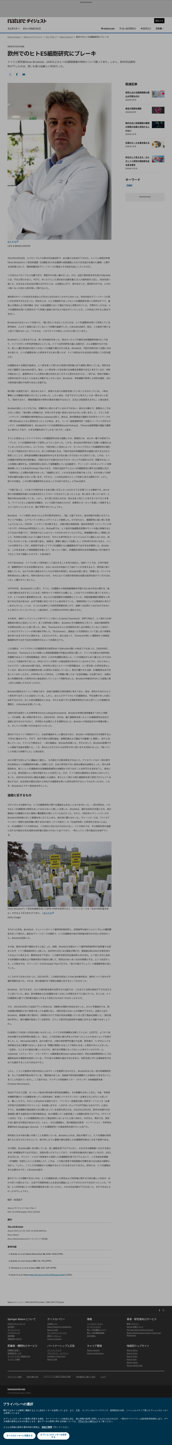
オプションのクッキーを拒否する (54, 1436)
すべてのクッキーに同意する (19, 1436)
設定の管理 (47, 1427)
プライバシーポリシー (88, 1421)
